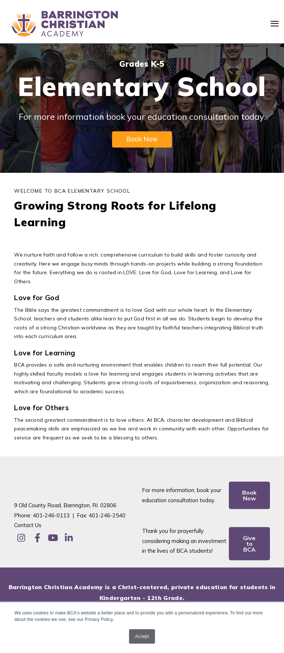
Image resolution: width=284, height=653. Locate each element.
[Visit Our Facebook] (37, 537)
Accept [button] (142, 636)
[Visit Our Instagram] (21, 537)
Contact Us (27, 525)
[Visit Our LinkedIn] (69, 537)
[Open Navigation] (275, 23)
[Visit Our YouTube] (53, 537)
